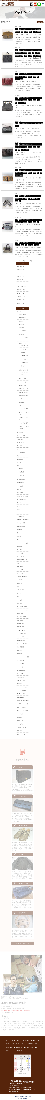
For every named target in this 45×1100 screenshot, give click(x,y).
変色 (18, 586)
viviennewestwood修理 (23, 700)
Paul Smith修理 (21, 526)
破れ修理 (19, 445)
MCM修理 (19, 717)
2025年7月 (20, 296)
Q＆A (37, 1047)
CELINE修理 (20, 590)
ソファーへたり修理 (22, 687)
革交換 (29, 52)
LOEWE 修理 (20, 626)
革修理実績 (19, 1047)
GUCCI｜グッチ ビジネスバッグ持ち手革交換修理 (28, 247)
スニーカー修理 (31, 198)
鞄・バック (26, 1040)
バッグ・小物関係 (37, 31)
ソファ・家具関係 (23, 423)
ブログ (16, 29)
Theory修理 (20, 486)
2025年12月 (20, 279)
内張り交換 (21, 475)
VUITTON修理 (22, 378)
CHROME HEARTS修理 (23, 519)
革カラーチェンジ (23, 388)
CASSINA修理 (24, 345)
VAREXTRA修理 (21, 680)
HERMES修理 (22, 314)
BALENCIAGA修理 (22, 559)
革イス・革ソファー (18, 1043)
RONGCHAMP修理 (22, 606)
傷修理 (34, 76)
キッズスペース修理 (22, 643)
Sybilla (19, 536)
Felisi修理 (19, 653)
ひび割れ (30, 55)
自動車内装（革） (33, 1043)
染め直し (30, 76)
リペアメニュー (38, 50)
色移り (19, 509)
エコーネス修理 (24, 362)
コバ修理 (19, 580)
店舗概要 (19, 1050)
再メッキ (19, 533)
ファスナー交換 (21, 435)
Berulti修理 (20, 720)
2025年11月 (20, 283)
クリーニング (20, 462)
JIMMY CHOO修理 (22, 576)
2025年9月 (20, 289)
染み (19, 149)
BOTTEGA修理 (22, 385)
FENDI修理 (20, 620)
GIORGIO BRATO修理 (22, 610)
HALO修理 (20, 724)
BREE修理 (20, 683)
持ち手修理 (17, 55)
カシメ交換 (20, 573)
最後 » (31, 261)
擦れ (22, 55)
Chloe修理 (19, 529)
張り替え (19, 449)
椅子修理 (22, 352)
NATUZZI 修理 (24, 355)
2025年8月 (20, 293)
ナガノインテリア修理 (22, 710)
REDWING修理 (21, 670)
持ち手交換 (37, 52)
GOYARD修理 (20, 677)
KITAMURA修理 (21, 479)
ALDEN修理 (20, 714)
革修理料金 (9, 1047)
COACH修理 (20, 442)
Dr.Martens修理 (21, 693)
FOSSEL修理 (20, 697)
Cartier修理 (20, 553)
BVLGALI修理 (20, 623)
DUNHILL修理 (20, 432)
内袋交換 (26, 31)
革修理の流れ (29, 1047)
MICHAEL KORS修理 (22, 496)
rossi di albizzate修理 (22, 704)
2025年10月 (20, 286)
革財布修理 (21, 321)
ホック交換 (20, 569)
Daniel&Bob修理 (21, 640)
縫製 (22, 31)
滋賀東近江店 (37, 29)
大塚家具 (19, 730)
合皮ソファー (23, 359)
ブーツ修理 (23, 330)
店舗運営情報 (20, 647)
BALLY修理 (20, 613)
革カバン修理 (22, 29)
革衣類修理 (21, 334)
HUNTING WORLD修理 (23, 657)
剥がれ (30, 31)
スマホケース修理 (21, 690)
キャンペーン (20, 556)
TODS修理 (20, 667)
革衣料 (7, 1043)
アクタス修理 (20, 663)
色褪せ (38, 100)
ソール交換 (20, 673)
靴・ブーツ (36, 1040)
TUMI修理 (19, 600)
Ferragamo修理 (21, 523)
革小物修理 (21, 324)
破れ (18, 596)
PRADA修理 (20, 546)
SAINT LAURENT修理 (22, 543)
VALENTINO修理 (21, 630)
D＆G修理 (19, 489)
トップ (7, 1040)
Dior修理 (19, 650)
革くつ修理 (21, 195)
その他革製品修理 (23, 395)
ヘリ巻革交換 (20, 660)
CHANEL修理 (22, 382)
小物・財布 (16, 1040)
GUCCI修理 (17, 31)
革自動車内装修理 (23, 370)
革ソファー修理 (23, 343)
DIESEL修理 (20, 459)
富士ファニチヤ (21, 734)
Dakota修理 (20, 566)
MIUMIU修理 (20, 482)
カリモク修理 (23, 349)
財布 (20, 405)
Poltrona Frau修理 (21, 707)
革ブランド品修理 (29, 29)
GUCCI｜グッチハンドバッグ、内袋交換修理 (27, 128)
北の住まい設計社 (21, 727)
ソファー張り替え (21, 633)
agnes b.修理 (20, 637)
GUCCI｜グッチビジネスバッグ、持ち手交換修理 (28, 58)
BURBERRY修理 (21, 499)
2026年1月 (20, 276)
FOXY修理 (20, 549)
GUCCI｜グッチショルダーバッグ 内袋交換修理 (28, 34)
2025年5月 (20, 303)
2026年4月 (20, 266)
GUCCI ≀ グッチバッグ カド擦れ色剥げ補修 (26, 81)
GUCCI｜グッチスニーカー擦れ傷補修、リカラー (28, 203)
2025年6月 (20, 299)
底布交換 (22, 366)
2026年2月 (20, 273)
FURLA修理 (20, 583)
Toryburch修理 (20, 516)
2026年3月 (20, 269)
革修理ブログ (9, 1050)
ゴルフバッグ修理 (21, 616)
